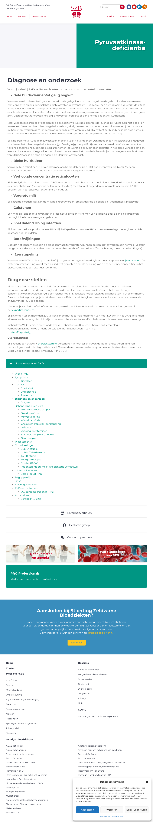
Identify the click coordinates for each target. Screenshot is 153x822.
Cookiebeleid (105, 816)
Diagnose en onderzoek (30, 398)
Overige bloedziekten (19, 739)
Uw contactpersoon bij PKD (37, 491)
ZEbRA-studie (29, 448)
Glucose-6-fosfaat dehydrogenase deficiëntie (101, 762)
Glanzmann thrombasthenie (20, 762)
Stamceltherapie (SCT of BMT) (38, 434)
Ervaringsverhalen (26, 484)
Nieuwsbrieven (127, 16)
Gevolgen (26, 381)
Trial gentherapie (31, 459)
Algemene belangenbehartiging (22, 699)
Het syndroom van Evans (91, 770)
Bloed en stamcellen (88, 669)
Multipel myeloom (15, 791)
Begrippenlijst (23, 477)
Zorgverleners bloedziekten (92, 674)
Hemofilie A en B (15, 770)
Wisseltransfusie (30, 420)
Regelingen (12, 718)
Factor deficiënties (87, 754)
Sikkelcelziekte (13, 808)
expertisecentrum (23, 310)
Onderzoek (83, 684)
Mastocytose (12, 787)
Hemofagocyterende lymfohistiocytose (98, 766)
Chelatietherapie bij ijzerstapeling (41, 423)
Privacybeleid (118, 816)
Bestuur (10, 685)
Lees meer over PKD (30, 363)
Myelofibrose (12, 795)
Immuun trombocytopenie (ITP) (94, 775)
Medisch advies (14, 690)
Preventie (27, 395)
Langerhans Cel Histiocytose (21, 779)
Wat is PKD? (22, 373)
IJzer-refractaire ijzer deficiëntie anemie (26, 775)
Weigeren (111, 809)
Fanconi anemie (86, 758)
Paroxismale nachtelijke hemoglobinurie (27, 800)
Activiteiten (22, 495)
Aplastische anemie (16, 750)
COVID (144, 16)
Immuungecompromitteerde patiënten (98, 716)
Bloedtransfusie (30, 413)
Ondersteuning (14, 694)
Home (9, 16)
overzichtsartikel (47, 343)
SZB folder (11, 680)
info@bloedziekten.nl (100, 632)
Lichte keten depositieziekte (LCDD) (24, 783)
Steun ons (11, 704)
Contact (22, 16)
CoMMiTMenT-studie (33, 452)
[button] (147, 781)
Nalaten (10, 713)
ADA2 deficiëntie (14, 745)
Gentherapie (28, 438)
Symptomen (22, 377)
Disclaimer (11, 733)
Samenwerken (85, 679)
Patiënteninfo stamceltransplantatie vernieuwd (49, 466)
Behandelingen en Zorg (29, 406)
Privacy (82, 698)
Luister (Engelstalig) (19, 332)
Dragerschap (28, 391)
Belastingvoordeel (15, 709)
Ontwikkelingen (24, 445)
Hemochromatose (15, 766)
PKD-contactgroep (26, 488)
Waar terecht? (23, 441)
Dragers (25, 402)
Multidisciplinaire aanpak (36, 409)
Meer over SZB (39, 16)
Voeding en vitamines (34, 431)
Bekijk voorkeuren (136, 809)
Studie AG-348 (29, 463)
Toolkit (110, 16)
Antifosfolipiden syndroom (92, 745)
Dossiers (83, 663)
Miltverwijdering (30, 416)
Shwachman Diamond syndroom (23, 804)
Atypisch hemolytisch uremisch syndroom (100, 750)
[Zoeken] (122, 7)
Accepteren (87, 809)
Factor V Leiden (14, 758)
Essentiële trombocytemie (20, 754)
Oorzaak (20, 384)
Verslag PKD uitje (31, 498)
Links (18, 481)
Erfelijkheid (27, 388)
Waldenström (13, 812)
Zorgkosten (84, 693)
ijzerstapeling (132, 260)
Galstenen (27, 427)
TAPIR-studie (28, 456)
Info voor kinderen (26, 470)
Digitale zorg (85, 688)
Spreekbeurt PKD (31, 473)
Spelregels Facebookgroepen (21, 723)
